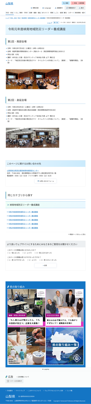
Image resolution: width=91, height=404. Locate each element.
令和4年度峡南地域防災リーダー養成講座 (23, 224)
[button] (78, 3)
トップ (7, 18)
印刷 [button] (57, 22)
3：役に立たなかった (44, 253)
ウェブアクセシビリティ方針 (54, 391)
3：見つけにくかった (49, 260)
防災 (19, 18)
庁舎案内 (10, 391)
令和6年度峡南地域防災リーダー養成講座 (23, 216)
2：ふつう (28, 253)
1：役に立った (14, 253)
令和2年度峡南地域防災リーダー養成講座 (23, 228)
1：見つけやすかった (17, 260)
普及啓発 (24, 18)
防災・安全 (13, 18)
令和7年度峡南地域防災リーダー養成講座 (23, 212)
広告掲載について (23, 377)
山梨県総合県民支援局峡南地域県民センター (23, 170)
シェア (49, 23)
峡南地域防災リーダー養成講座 (36, 18)
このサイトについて (34, 391)
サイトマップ (20, 391)
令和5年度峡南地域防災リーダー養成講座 (23, 220)
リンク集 (69, 391)
